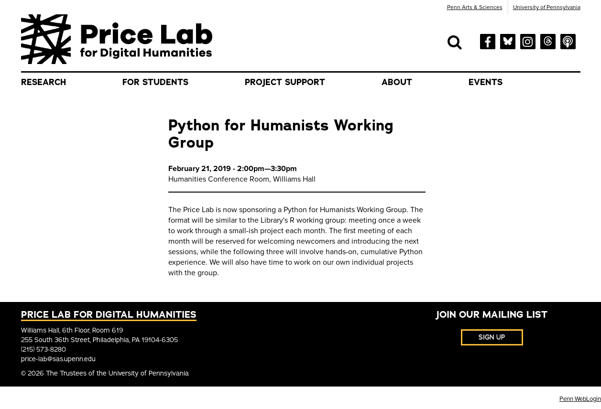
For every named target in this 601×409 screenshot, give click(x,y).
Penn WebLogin (580, 399)
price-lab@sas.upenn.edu (58, 359)
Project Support (285, 82)
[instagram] (527, 40)
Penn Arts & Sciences (475, 7)
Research (43, 82)
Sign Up (492, 337)
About (397, 82)
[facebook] (487, 41)
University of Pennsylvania (546, 7)
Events (486, 82)
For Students (155, 82)
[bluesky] (507, 40)
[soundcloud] (568, 40)
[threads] (548, 40)
